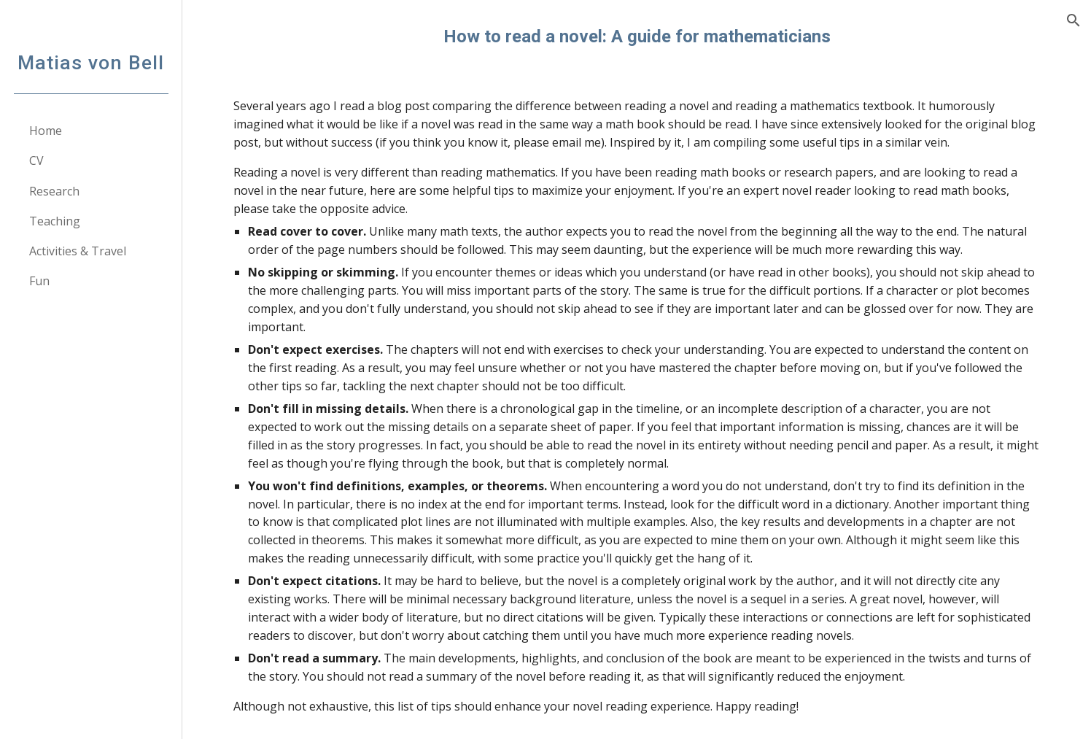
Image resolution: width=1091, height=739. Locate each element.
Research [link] (54, 191)
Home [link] (45, 131)
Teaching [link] (54, 221)
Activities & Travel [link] (77, 251)
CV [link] (36, 160)
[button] (1073, 20)
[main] (636, 37)
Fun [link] (39, 281)
